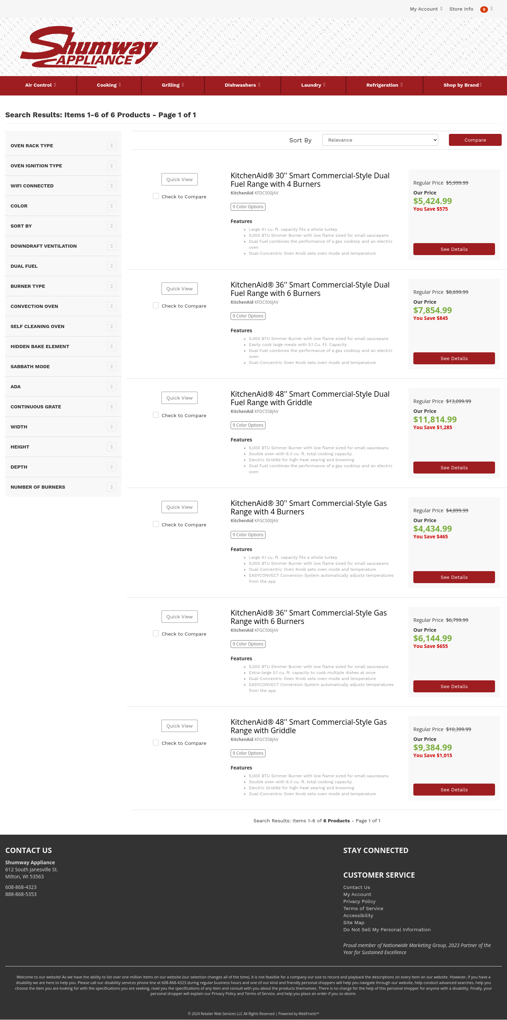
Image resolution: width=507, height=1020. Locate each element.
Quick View (179, 179)
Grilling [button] (171, 85)
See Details (454, 249)
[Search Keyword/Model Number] (249, 31)
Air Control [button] (39, 85)
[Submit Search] (325, 31)
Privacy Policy (359, 901)
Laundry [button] (312, 85)
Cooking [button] (107, 85)
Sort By (300, 140)
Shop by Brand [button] (461, 85)
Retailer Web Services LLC (222, 1013)
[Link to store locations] (418, 55)
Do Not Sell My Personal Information (387, 929)
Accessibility (358, 915)
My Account (357, 894)
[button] (486, 9)
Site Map (353, 922)
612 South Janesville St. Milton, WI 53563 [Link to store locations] (31, 869)
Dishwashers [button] (241, 85)
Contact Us (356, 887)
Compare (475, 140)
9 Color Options (248, 207)
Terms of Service (363, 908)
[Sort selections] (380, 140)
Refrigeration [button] (383, 85)
